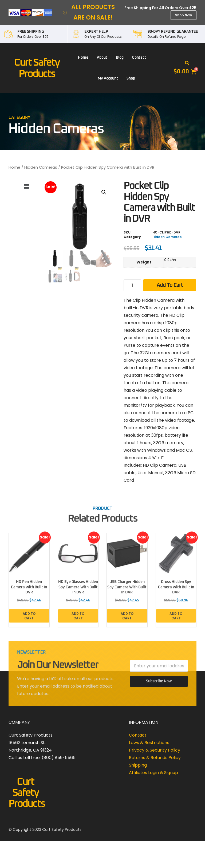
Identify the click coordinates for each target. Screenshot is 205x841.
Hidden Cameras (40, 167)
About (102, 57)
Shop (131, 78)
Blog (120, 57)
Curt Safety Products (27, 793)
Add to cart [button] (29, 619)
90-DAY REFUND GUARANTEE (173, 31)
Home (83, 57)
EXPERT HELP (96, 31)
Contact (139, 57)
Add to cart (170, 285)
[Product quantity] (132, 285)
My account (108, 78)
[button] (187, 63)
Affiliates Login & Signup (153, 773)
